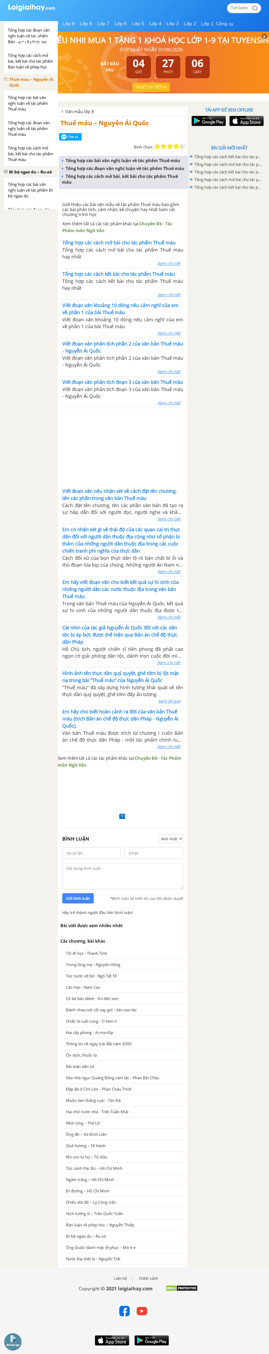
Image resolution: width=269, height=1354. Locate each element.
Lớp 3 (173, 24)
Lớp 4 (155, 24)
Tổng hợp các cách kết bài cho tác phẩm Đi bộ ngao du (228, 171)
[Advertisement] (123, 447)
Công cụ (224, 24)
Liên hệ (120, 1278)
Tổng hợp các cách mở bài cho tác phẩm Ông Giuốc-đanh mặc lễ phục (228, 164)
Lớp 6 (121, 24)
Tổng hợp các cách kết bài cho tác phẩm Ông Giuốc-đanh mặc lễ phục (228, 156)
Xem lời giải (169, 701)
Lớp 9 (69, 24)
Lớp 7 (103, 24)
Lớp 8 (86, 24)
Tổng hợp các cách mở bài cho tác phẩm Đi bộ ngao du (228, 179)
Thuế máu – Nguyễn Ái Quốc (104, 122)
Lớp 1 (207, 24)
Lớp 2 (190, 24)
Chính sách (148, 1278)
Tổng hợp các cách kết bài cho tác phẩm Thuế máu (228, 187)
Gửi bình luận (78, 898)
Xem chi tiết (168, 263)
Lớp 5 (138, 24)
